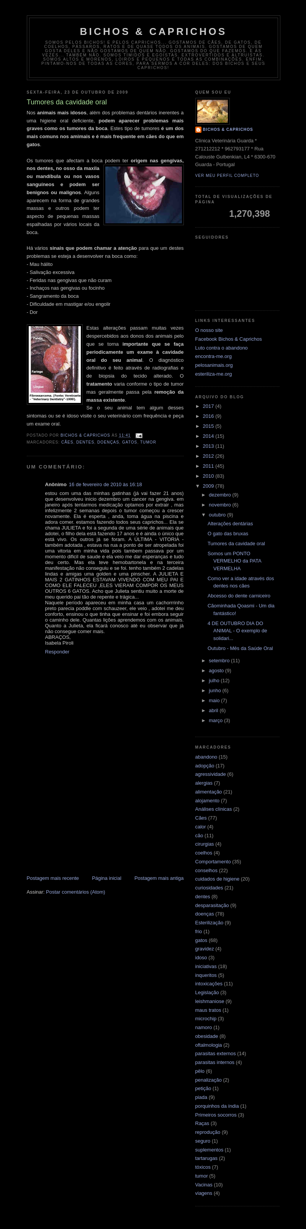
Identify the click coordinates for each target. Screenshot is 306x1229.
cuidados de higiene (217, 879)
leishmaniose (209, 1001)
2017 (209, 406)
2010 (209, 476)
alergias (204, 783)
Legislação (207, 992)
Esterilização (209, 922)
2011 (209, 466)
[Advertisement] (105, 816)
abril (214, 710)
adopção (204, 766)
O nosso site (209, 330)
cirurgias (204, 844)
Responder (57, 652)
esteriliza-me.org (213, 374)
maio (215, 700)
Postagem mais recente (53, 878)
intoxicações (209, 983)
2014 (209, 436)
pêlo (200, 1071)
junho (215, 690)
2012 (209, 456)
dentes (85, 442)
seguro (203, 1141)
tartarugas (206, 1158)
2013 (209, 446)
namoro (203, 1027)
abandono (206, 757)
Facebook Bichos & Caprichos (228, 339)
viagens (204, 1193)
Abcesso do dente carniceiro (239, 596)
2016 (209, 416)
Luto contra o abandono (221, 348)
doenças (108, 442)
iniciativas (206, 966)
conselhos (206, 870)
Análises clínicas (213, 809)
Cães (67, 442)
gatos (129, 442)
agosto (217, 670)
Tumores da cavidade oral (236, 543)
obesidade (206, 1036)
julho (215, 680)
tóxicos (203, 1167)
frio (198, 931)
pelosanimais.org (214, 365)
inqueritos (206, 975)
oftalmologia (208, 1045)
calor (200, 827)
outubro (218, 515)
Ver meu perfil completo (227, 175)
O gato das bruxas (228, 533)
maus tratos (208, 1010)
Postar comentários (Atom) (75, 892)
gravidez (204, 949)
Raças (202, 1123)
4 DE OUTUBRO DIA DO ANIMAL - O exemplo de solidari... (237, 630)
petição (203, 1088)
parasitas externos (215, 1053)
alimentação (208, 792)
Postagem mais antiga (159, 878)
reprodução (208, 1132)
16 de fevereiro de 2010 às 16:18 (105, 484)
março (216, 720)
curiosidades (209, 888)
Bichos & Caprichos (153, 31)
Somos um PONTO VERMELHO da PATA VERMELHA (234, 561)
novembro (220, 505)
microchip (206, 1018)
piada (201, 1097)
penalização (208, 1080)
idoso (201, 957)
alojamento (207, 800)
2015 (209, 426)
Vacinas (204, 1185)
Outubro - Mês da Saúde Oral (240, 648)
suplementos (209, 1150)
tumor (148, 442)
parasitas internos (215, 1062)
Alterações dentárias (230, 523)
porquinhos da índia (217, 1106)
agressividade (210, 774)
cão (199, 835)
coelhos (204, 853)
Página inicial (106, 878)
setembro (220, 660)
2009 (209, 486)
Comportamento (213, 861)
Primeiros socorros (216, 1115)
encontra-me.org (213, 356)
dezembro (220, 495)
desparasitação (212, 905)
